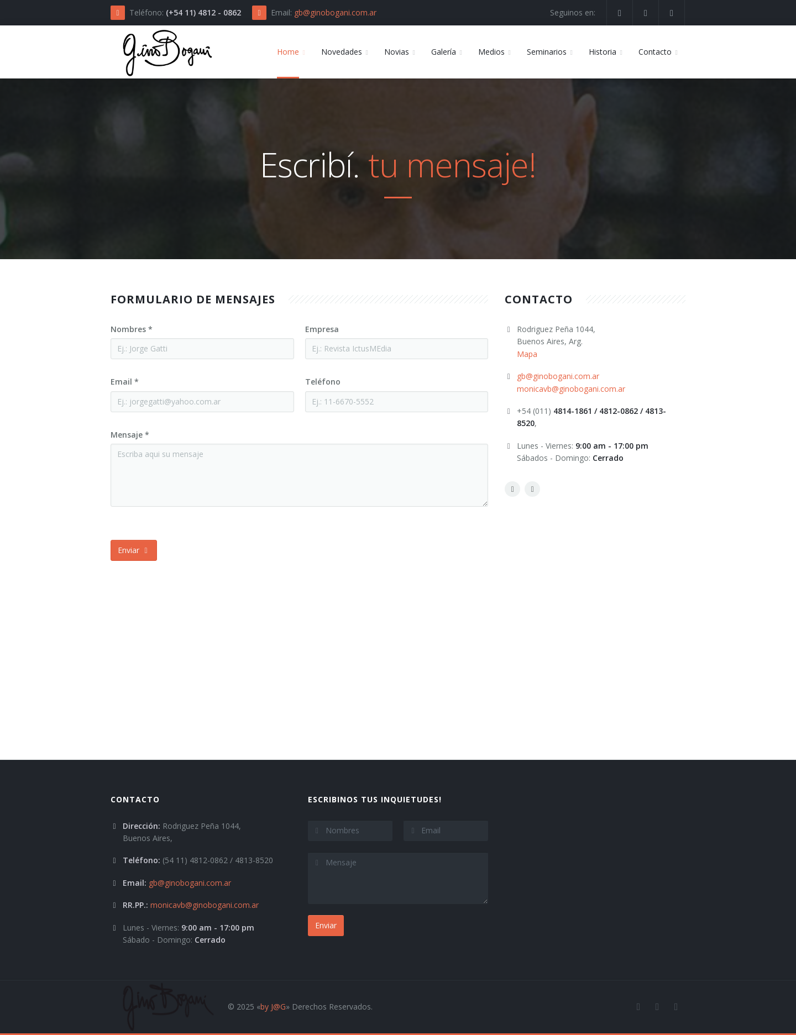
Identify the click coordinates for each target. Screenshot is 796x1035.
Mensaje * (130, 434)
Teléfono (323, 381)
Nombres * (132, 329)
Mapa (527, 354)
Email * (125, 381)
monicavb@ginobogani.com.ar (571, 388)
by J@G (273, 1006)
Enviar (134, 550)
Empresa (322, 329)
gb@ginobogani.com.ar (335, 12)
